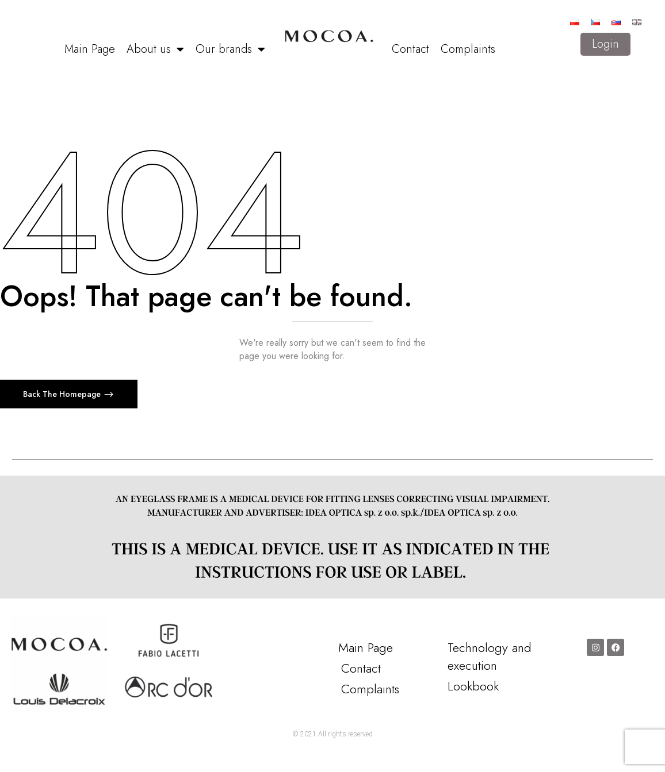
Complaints (468, 49)
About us (155, 49)
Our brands (230, 49)
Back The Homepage (63, 394)
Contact (410, 49)
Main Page (89, 49)
